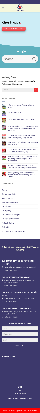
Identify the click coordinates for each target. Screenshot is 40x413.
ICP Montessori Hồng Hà (11, 215)
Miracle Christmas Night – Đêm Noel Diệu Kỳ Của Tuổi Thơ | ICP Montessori (22, 167)
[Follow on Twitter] (19, 387)
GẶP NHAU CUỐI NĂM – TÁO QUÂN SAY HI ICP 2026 (23, 143)
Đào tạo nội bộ (7, 198)
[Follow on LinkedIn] (21, 387)
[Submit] (34, 59)
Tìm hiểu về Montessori (10, 219)
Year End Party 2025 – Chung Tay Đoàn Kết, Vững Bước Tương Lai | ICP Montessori (22, 159)
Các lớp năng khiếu (8, 194)
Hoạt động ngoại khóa (10, 202)
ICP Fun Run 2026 (14, 112)
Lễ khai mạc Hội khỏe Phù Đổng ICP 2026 (21, 106)
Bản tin (4, 190)
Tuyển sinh (5, 227)
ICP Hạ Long (6, 211)
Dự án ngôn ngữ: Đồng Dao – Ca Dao (21, 119)
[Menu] (3, 8)
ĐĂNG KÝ (19, 346)
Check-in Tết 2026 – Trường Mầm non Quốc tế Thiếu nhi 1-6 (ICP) (22, 151)
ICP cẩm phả (6, 206)
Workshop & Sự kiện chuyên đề (13, 231)
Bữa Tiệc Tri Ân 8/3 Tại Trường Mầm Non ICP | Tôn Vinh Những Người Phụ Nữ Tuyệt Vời (23, 128)
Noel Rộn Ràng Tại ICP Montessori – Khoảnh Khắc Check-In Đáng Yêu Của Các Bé (22, 175)
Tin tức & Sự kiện (8, 223)
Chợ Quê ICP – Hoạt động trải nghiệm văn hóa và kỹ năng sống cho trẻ (22, 136)
